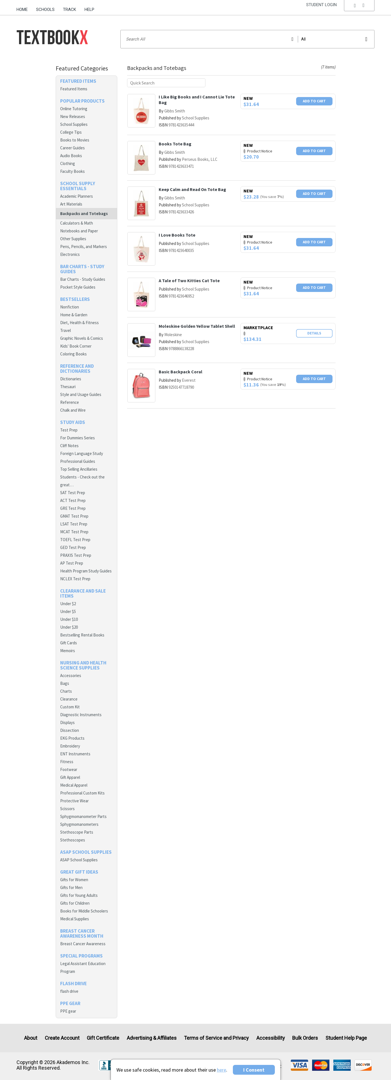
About (30, 1038)
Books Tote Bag (175, 144)
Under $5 (68, 611)
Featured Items (73, 88)
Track (69, 9)
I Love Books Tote (177, 235)
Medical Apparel (73, 785)
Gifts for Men (71, 887)
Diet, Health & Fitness (79, 322)
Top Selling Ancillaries (78, 469)
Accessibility (270, 1038)
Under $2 (68, 603)
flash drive (69, 991)
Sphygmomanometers (79, 824)
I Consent (253, 1070)
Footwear (68, 769)
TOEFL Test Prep (75, 539)
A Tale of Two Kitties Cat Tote (189, 280)
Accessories (70, 675)
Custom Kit (70, 706)
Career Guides (72, 147)
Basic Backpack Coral (180, 371)
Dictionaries (70, 378)
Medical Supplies (74, 918)
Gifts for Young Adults (79, 895)
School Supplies (74, 124)
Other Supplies (73, 238)
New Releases (72, 116)
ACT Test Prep (73, 500)
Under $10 (69, 619)
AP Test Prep (71, 563)
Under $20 (69, 627)
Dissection (69, 730)
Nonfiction (69, 307)
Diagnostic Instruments (81, 714)
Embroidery (70, 746)
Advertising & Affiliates (152, 1038)
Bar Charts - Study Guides (82, 279)
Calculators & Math (76, 223)
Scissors (67, 808)
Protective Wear (74, 800)
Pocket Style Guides (77, 287)
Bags (64, 683)
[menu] (359, 10)
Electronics (70, 254)
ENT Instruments (75, 753)
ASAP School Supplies (79, 859)
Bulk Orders (305, 1038)
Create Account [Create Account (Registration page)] (62, 1038)
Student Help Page (346, 1038)
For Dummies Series (77, 437)
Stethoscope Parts (76, 832)
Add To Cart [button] (314, 101)
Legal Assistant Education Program (83, 967)
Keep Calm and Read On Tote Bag (192, 189)
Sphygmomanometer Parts (83, 816)
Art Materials (71, 204)
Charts (66, 691)
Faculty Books (72, 171)
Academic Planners (76, 196)
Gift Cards (68, 642)
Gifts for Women (74, 879)
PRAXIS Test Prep (75, 555)
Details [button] (314, 333)
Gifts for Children (75, 903)
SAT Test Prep (72, 492)
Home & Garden (73, 314)
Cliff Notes (69, 445)
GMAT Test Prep (74, 516)
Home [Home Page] (22, 9)
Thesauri (68, 386)
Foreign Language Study (81, 453)
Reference (69, 402)
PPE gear (68, 1011)
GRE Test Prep (73, 508)
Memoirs (67, 650)
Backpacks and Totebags (84, 213)
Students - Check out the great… (82, 480)
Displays (67, 722)
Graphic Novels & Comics (81, 338)
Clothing (67, 163)
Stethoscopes (72, 840)
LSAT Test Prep (73, 524)
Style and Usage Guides (80, 394)
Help (89, 9)
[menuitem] (24, 8)
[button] (359, 10)
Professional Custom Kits (82, 793)
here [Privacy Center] (221, 1070)
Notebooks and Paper (79, 231)
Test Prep (69, 430)
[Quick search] (166, 82)
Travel (65, 330)
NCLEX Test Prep (75, 578)
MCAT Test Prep (74, 531)
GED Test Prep (73, 547)
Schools (45, 9)
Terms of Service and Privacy (216, 1038)
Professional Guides (77, 461)
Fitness (66, 761)
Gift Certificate (103, 1038)
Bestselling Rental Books (82, 635)
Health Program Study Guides (86, 571)
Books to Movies (74, 140)
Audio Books (71, 155)
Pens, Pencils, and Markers (83, 246)
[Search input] (247, 39)
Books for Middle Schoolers (84, 911)
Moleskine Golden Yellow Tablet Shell (197, 326)
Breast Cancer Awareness (83, 943)
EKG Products (72, 738)
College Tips (71, 132)
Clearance (69, 699)
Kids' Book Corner (76, 346)
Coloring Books (73, 354)
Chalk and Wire (73, 410)
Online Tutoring (73, 108)
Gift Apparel (70, 777)
